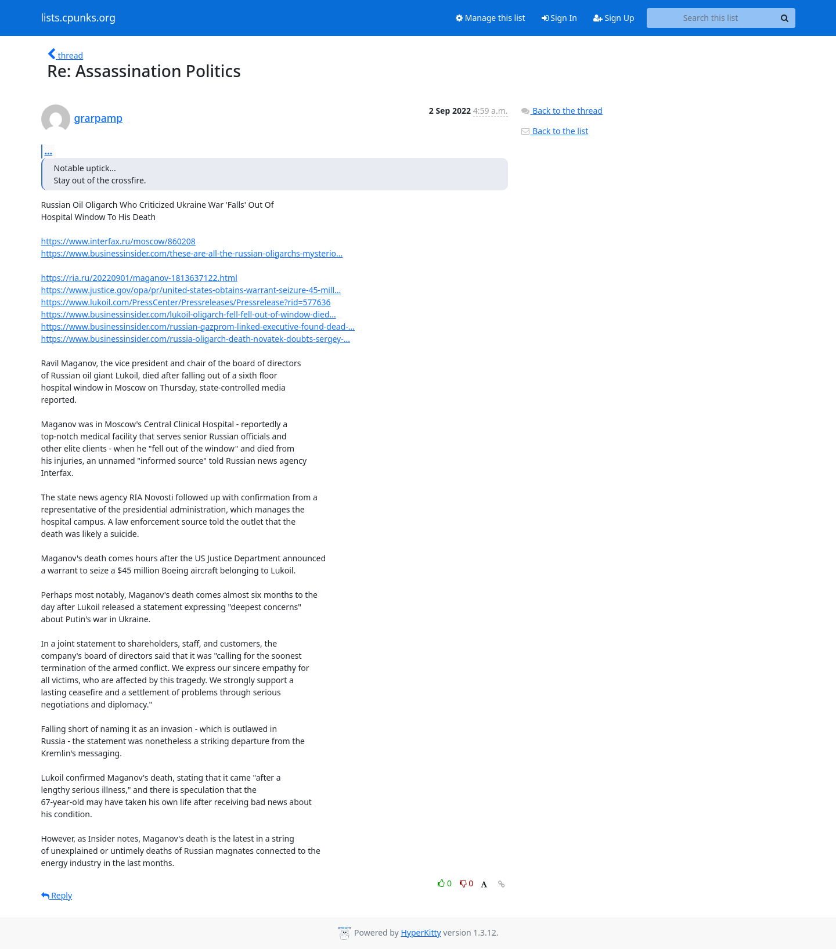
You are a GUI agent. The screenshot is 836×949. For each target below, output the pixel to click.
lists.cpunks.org (78, 18)
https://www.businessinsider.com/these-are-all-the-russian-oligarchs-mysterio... (192, 253)
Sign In (559, 17)
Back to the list (554, 130)
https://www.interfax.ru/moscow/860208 (118, 241)
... (49, 151)
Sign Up (614, 17)
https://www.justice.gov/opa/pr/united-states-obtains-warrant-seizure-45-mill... (191, 289)
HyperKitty (421, 932)
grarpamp (98, 118)
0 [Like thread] (445, 883)
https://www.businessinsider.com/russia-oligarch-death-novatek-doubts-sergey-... (196, 338)
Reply (57, 895)
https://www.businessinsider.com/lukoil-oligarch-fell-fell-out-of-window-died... (188, 314)
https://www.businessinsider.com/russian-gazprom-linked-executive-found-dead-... (198, 326)
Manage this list (490, 17)
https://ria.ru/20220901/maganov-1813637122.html (139, 277)
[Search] (784, 18)
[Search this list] (711, 18)
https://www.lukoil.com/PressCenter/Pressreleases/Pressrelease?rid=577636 (186, 302)
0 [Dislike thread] (467, 883)
